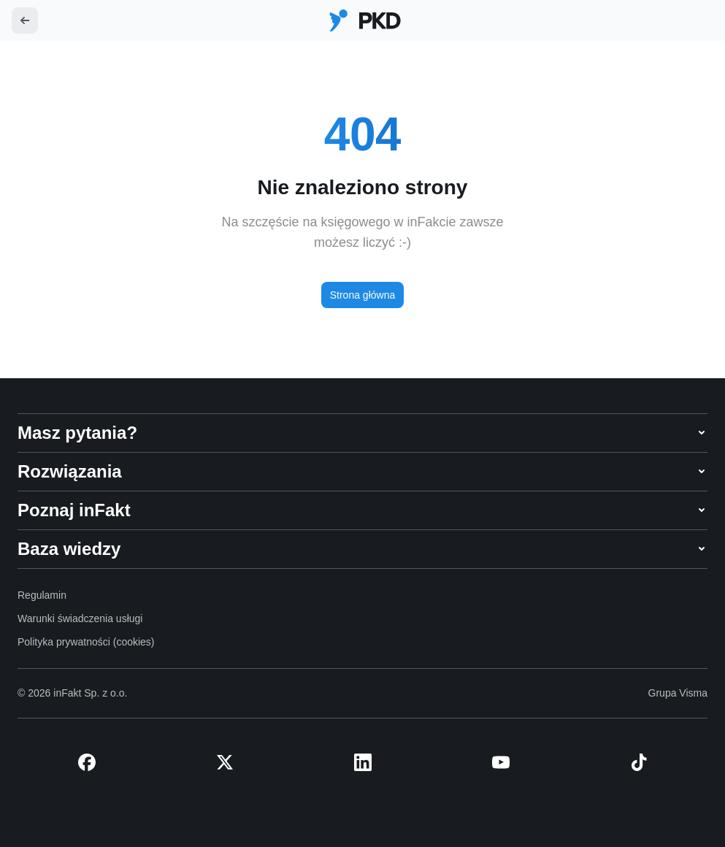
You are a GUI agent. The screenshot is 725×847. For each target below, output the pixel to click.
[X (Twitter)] (224, 762)
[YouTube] (500, 762)
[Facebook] (86, 762)
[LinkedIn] (362, 762)
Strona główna (363, 295)
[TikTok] (638, 762)
